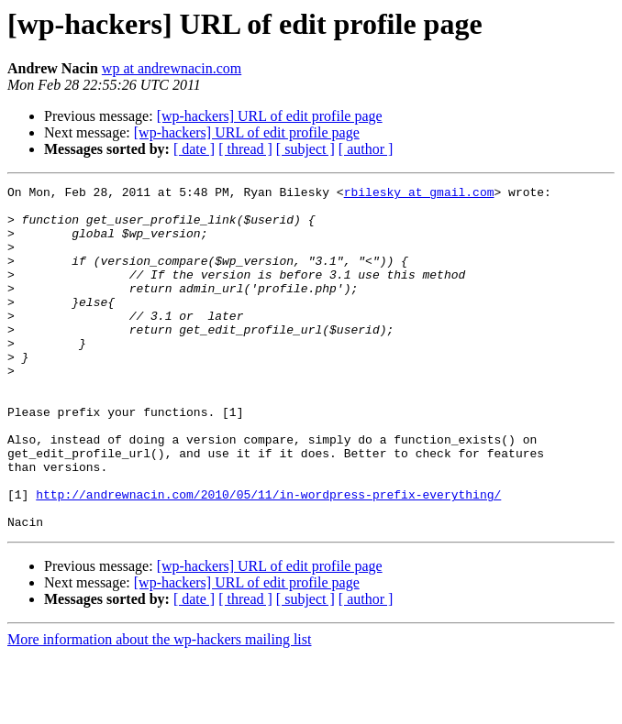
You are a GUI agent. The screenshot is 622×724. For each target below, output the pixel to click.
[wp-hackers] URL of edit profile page (270, 116)
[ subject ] (305, 149)
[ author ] (366, 149)
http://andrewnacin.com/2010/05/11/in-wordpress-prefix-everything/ (268, 557)
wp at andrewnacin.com (171, 68)
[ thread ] (245, 149)
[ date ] (194, 149)
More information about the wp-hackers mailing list (159, 708)
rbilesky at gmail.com (419, 194)
